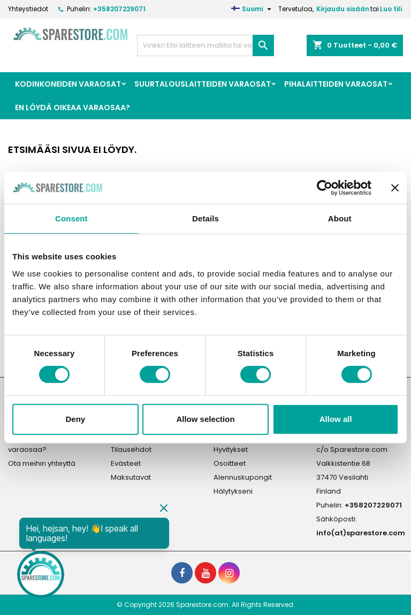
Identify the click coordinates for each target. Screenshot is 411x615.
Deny (75, 419)
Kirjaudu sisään (342, 8)
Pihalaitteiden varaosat (335, 84)
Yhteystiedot (28, 8)
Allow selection (205, 419)
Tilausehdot (131, 449)
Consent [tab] (71, 218)
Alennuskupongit (243, 477)
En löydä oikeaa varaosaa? (72, 107)
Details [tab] (205, 218)
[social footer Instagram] (229, 572)
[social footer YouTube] (205, 572)
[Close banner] (395, 187)
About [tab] (340, 218)
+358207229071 (119, 8)
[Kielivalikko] (252, 9)
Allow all (335, 419)
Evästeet (126, 463)
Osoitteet (230, 463)
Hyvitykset (231, 449)
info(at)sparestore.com (360, 533)
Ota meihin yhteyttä (41, 463)
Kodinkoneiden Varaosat (68, 84)
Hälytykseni (233, 491)
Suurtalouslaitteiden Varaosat (202, 84)
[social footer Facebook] (182, 572)
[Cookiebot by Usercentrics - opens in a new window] (324, 188)
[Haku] (205, 45)
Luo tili (391, 8)
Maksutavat (131, 477)
